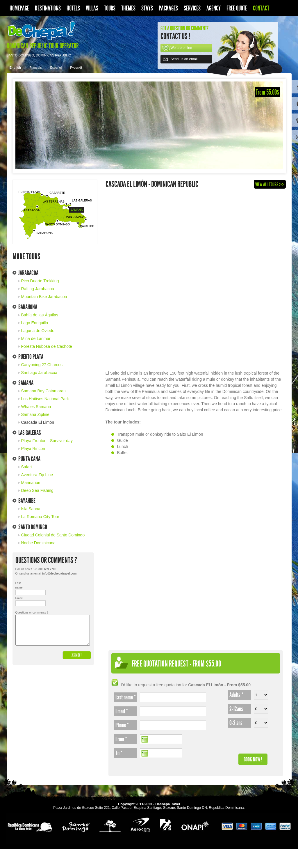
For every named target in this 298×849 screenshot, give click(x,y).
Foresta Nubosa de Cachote (46, 346)
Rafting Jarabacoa (37, 288)
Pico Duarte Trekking (40, 281)
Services (192, 8)
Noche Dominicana (38, 542)
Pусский (76, 67)
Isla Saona (30, 508)
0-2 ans (235, 723)
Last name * (125, 697)
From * (121, 739)
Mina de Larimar (36, 338)
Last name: (19, 585)
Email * (121, 711)
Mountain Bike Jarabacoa (44, 296)
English (15, 67)
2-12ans (236, 709)
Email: (19, 598)
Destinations (48, 8)
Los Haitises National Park (45, 398)
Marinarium (31, 482)
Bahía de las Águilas (39, 315)
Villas (92, 8)
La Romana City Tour (40, 516)
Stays (147, 8)
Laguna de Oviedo (37, 330)
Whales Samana (36, 406)
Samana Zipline (35, 414)
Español (56, 67)
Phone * (122, 725)
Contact (261, 8)
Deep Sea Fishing (37, 490)
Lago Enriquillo (34, 322)
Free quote (236, 8)
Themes (128, 8)
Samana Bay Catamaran (43, 391)
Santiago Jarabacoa (39, 372)
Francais (35, 67)
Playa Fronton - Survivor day (47, 440)
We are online (181, 48)
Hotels (73, 8)
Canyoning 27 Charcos (42, 364)
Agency (213, 8)
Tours (109, 8)
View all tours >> (269, 184)
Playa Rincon (33, 448)
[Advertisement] (195, 281)
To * (118, 753)
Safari (26, 467)
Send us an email (184, 59)
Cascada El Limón (37, 422)
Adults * (236, 695)
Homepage (19, 8)
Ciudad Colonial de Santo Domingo (53, 535)
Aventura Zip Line (37, 474)
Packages (168, 8)
